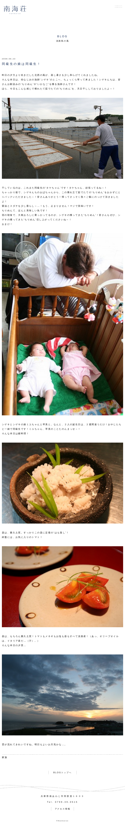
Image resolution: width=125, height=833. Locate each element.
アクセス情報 (62, 809)
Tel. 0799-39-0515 (62, 802)
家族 (5, 757)
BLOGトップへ (62, 772)
